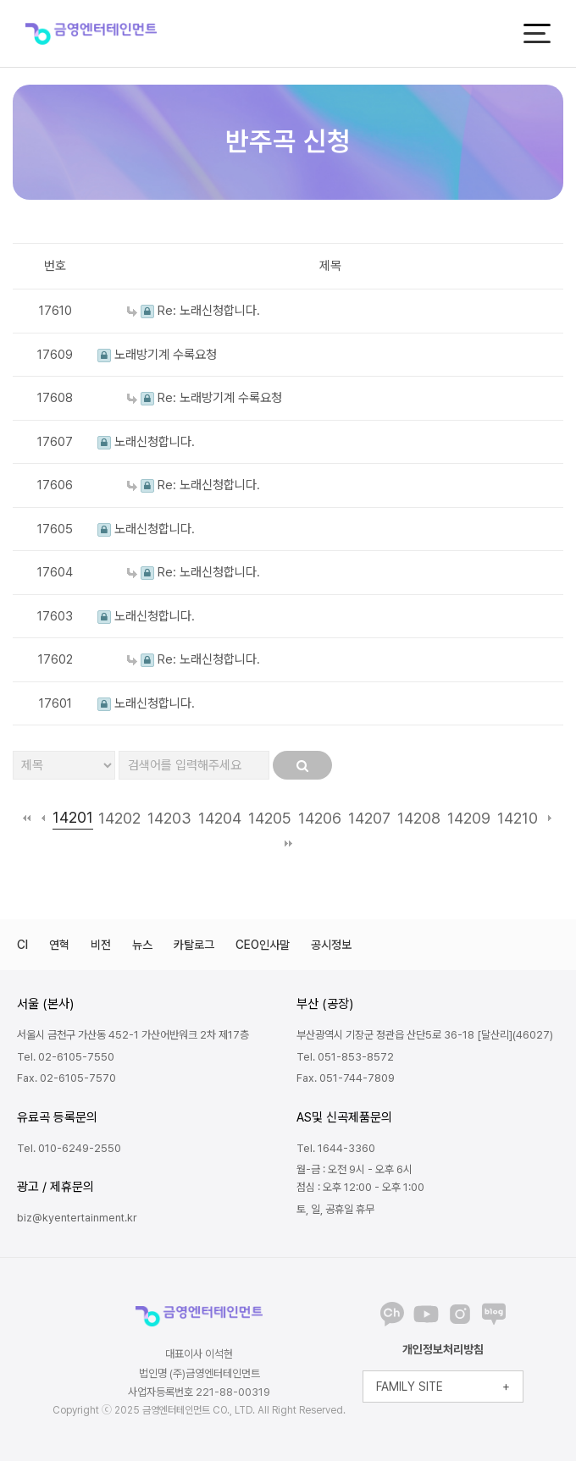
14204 (219, 818)
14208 (418, 818)
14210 (517, 818)
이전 (42, 817)
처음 (26, 817)
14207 (369, 818)
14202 (119, 818)
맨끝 (288, 843)
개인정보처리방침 (443, 1349)
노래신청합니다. (146, 441)
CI (22, 944)
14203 (169, 818)
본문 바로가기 (0, 0)
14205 (269, 818)
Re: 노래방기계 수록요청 (204, 397)
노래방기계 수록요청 (157, 354)
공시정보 (331, 944)
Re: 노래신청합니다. (193, 310)
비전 (101, 944)
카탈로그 (194, 944)
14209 (468, 818)
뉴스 (142, 944)
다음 (549, 817)
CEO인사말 (262, 944)
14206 (319, 818)
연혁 (59, 944)
